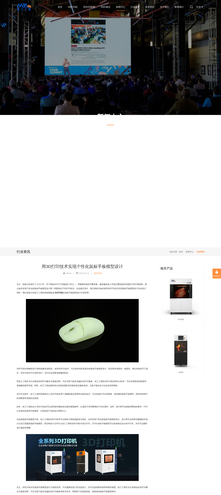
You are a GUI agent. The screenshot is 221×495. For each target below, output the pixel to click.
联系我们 (179, 7)
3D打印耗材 (89, 7)
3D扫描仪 (105, 7)
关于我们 (164, 7)
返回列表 (98, 273)
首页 (60, 7)
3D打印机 (73, 7)
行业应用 (135, 7)
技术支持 (149, 7)
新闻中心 (120, 7)
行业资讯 (200, 252)
